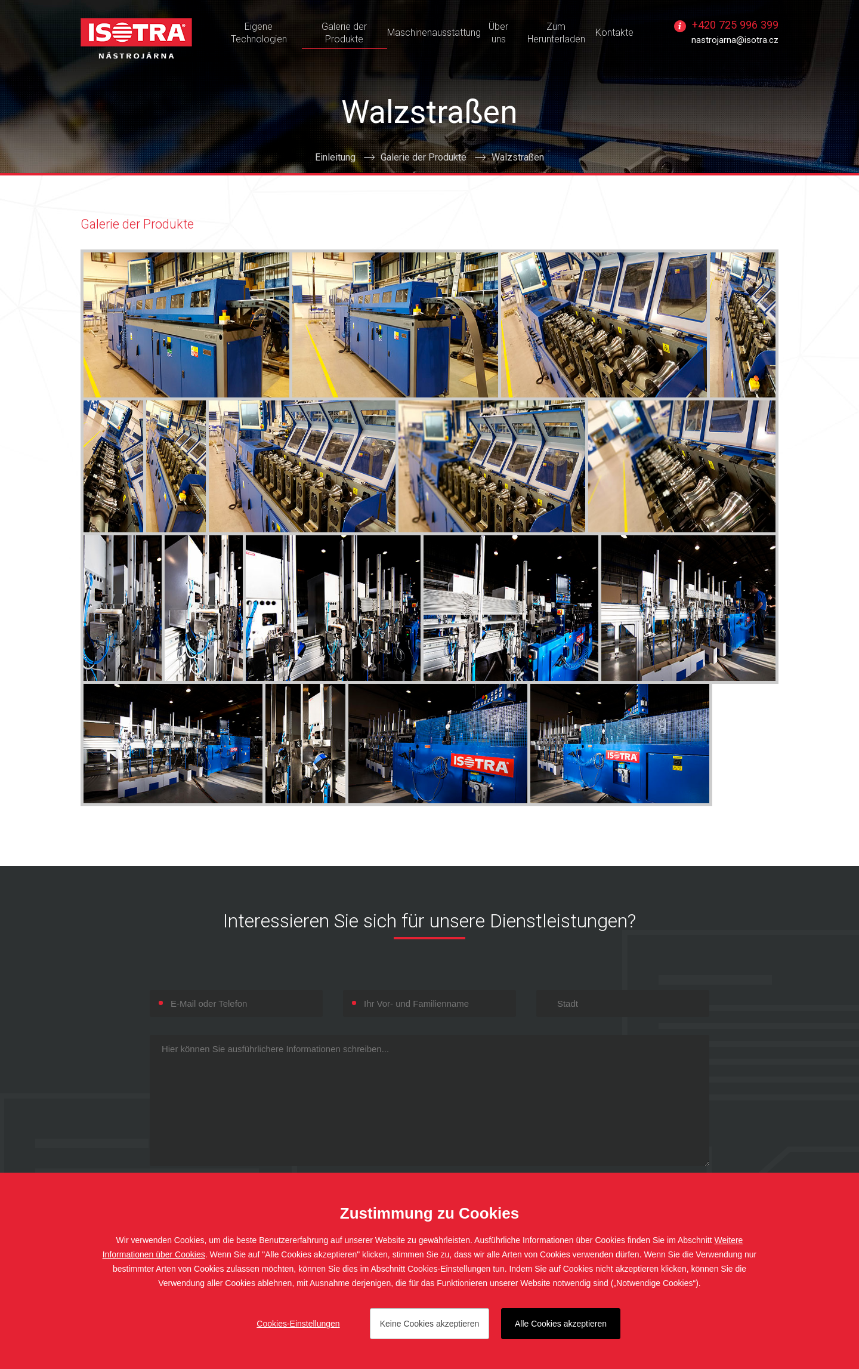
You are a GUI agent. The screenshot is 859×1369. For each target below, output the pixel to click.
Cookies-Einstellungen (298, 1323)
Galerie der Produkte (423, 157)
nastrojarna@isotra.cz (734, 40)
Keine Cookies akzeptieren (430, 1323)
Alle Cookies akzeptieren (561, 1323)
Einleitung (335, 157)
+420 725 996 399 (735, 24)
